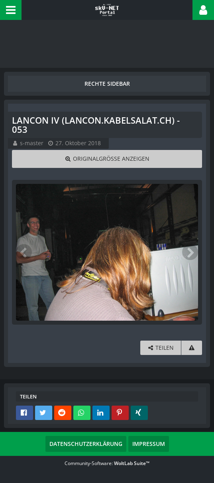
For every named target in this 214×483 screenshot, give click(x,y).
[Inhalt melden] (191, 348)
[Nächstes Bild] (190, 252)
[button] (11, 10)
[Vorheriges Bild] (24, 252)
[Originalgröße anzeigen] (107, 159)
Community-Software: (107, 463)
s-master (31, 143)
